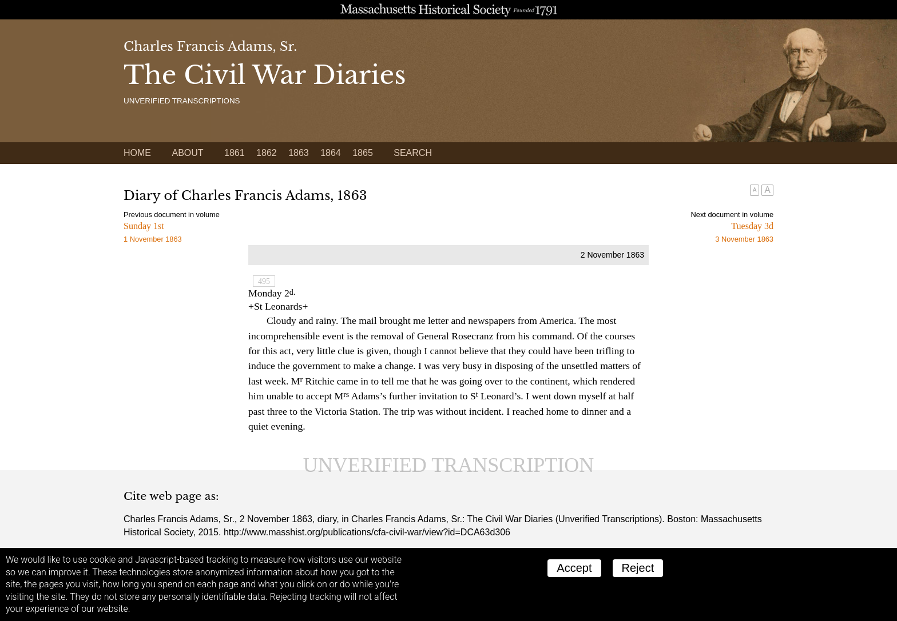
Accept (574, 568)
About (187, 153)
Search (413, 153)
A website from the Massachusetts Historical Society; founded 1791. (448, 9)
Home (137, 153)
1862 (266, 153)
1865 (362, 153)
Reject (638, 568)
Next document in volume (732, 214)
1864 (330, 153)
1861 (234, 153)
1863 (298, 153)
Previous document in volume (172, 214)
